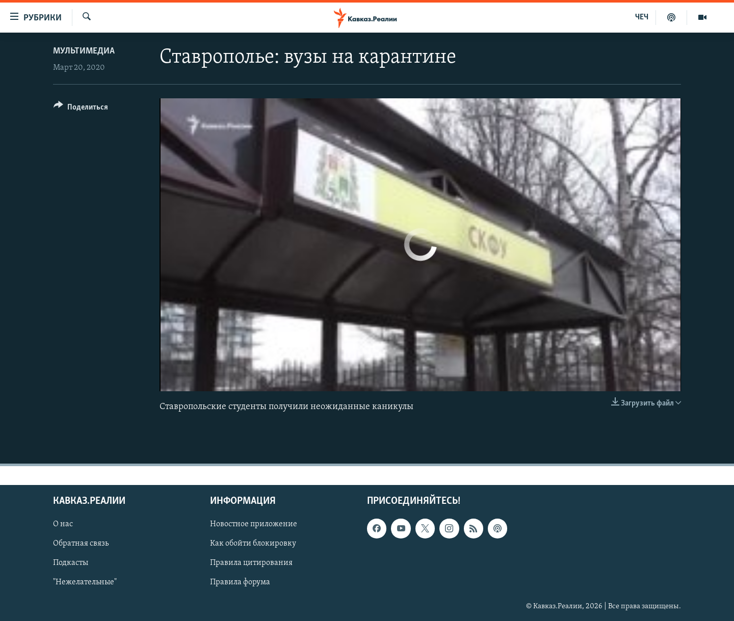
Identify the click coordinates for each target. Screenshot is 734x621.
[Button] (81, 108)
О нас (63, 524)
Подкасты (70, 563)
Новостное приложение (253, 524)
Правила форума (240, 583)
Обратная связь (81, 544)
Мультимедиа (84, 51)
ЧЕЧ (641, 17)
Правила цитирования (251, 563)
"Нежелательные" (85, 583)
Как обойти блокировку (253, 544)
